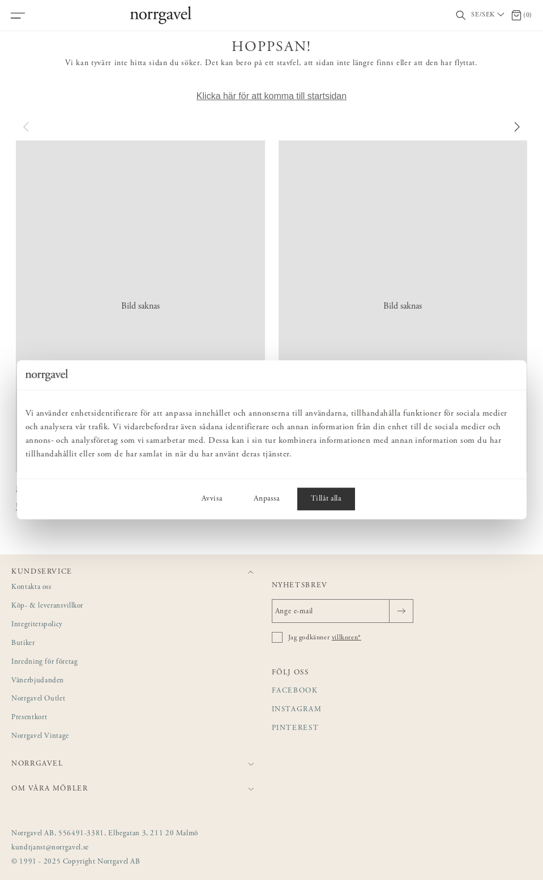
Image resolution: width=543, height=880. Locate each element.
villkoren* (346, 637)
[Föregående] (26, 126)
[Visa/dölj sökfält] (461, 15)
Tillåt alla (326, 499)
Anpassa (266, 499)
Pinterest (295, 728)
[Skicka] (401, 611)
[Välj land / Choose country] (488, 15)
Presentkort (29, 717)
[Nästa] (516, 126)
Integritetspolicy (37, 625)
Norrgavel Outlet (38, 699)
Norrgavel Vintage (40, 736)
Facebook (295, 691)
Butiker (23, 643)
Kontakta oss (31, 587)
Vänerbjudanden (37, 681)
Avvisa (212, 499)
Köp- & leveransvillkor (47, 606)
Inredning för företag (44, 662)
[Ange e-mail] (342, 611)
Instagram (297, 710)
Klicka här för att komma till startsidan (271, 96)
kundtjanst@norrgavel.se (50, 848)
